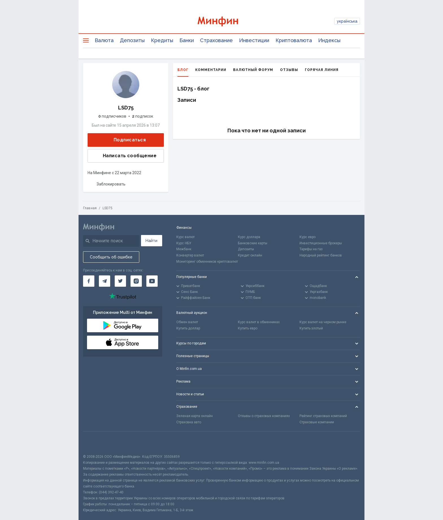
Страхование (216, 40)
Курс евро (307, 237)
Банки (186, 40)
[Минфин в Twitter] (120, 281)
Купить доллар (188, 328)
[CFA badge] (95, 442)
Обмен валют (187, 322)
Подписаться (125, 140)
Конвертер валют (190, 255)
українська (347, 21)
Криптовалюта (293, 40)
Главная (90, 208)
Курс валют (185, 237)
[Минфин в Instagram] (136, 281)
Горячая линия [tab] (321, 70)
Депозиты (132, 40)
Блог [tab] (182, 72)
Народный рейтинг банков (320, 255)
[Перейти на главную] (221, 21)
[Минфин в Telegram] (104, 281)
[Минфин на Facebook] (88, 281)
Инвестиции (254, 40)
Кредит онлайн (250, 255)
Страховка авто (188, 422)
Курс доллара (249, 237)
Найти (151, 240)
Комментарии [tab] (210, 70)
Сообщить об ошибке (111, 257)
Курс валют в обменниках (259, 322)
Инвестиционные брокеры (320, 243)
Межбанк (183, 249)
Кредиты (162, 40)
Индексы (329, 40)
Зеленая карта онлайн (194, 416)
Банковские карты (252, 243)
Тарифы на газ (311, 249)
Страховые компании (316, 422)
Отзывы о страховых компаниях (264, 416)
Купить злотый (311, 328)
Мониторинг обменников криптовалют (207, 262)
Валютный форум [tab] (253, 70)
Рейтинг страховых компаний (323, 416)
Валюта (104, 40)
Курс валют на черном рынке (322, 322)
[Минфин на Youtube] (152, 281)
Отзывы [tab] (289, 70)
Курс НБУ (183, 243)
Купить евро (247, 328)
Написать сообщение (125, 155)
